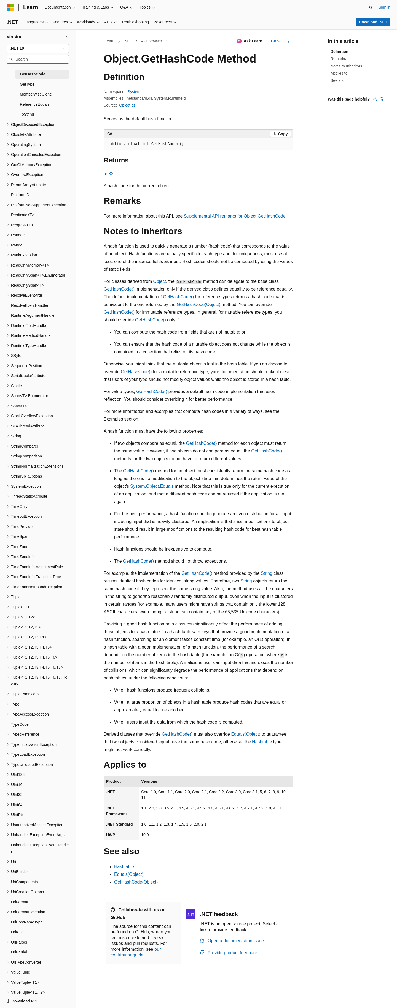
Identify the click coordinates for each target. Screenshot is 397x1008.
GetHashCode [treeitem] (32, 74)
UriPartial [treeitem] (19, 952)
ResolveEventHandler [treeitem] (29, 305)
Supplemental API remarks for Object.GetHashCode (235, 216)
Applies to (339, 73)
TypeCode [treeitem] (20, 724)
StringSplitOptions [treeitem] (26, 476)
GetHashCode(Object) (198, 304)
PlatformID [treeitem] (20, 195)
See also (338, 80)
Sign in (384, 7)
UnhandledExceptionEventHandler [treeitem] (40, 848)
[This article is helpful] (375, 99)
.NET (128, 41)
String (266, 573)
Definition (339, 51)
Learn (110, 41)
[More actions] (288, 41)
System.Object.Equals (151, 486)
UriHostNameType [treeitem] (26, 922)
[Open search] (370, 7)
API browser (151, 41)
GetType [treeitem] (27, 84)
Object (159, 281)
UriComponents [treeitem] (24, 882)
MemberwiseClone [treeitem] (36, 94)
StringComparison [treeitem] (26, 456)
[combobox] (38, 48)
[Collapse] (67, 37)
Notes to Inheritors (346, 66)
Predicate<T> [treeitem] (22, 215)
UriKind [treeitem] (17, 932)
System (134, 92)
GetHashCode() (119, 289)
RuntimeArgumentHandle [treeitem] (32, 315)
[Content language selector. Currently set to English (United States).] (33, 997)
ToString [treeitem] (27, 114)
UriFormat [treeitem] (19, 902)
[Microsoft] (10, 7)
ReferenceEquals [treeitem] (34, 104)
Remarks (338, 58)
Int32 (109, 173)
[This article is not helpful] (382, 99)
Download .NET (373, 22)
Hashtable (262, 741)
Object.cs (127, 105)
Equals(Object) (245, 734)
